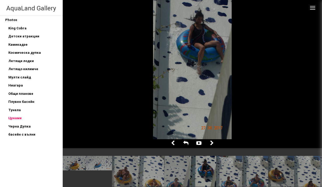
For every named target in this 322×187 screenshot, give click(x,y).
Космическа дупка (24, 52)
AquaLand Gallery (31, 8)
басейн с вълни (21, 134)
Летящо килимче (23, 69)
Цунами (15, 118)
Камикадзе (18, 44)
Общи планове (20, 93)
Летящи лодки (21, 61)
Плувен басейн (21, 101)
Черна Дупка (19, 126)
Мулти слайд (19, 77)
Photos (11, 20)
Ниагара (15, 85)
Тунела (14, 110)
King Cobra (17, 28)
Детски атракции (23, 36)
